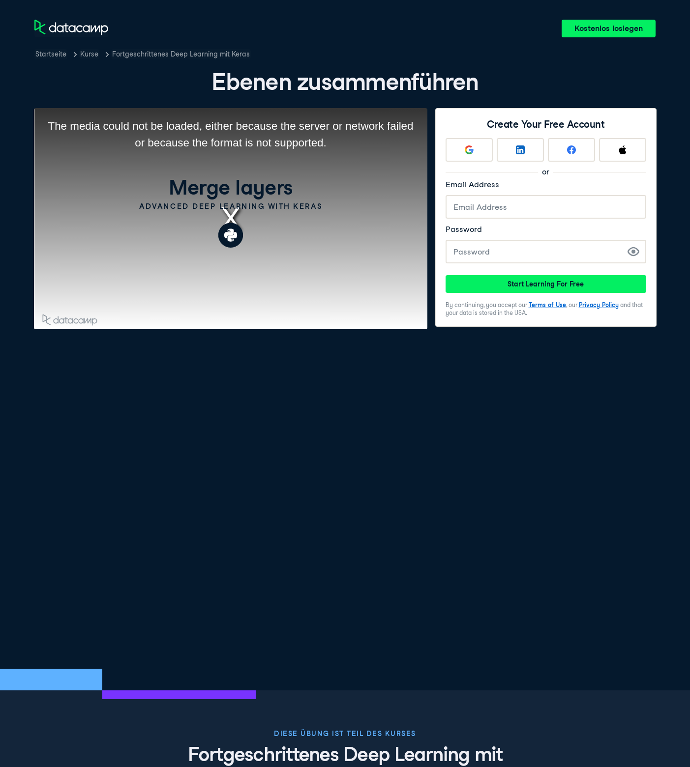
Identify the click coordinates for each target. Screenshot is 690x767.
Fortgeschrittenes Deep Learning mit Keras (181, 54)
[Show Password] (633, 251)
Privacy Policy (599, 305)
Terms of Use (547, 305)
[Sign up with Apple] (622, 150)
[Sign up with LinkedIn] (520, 150)
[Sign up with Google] (469, 150)
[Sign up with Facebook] (571, 150)
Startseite (50, 54)
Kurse (89, 54)
